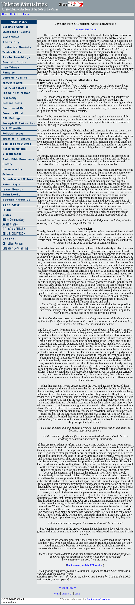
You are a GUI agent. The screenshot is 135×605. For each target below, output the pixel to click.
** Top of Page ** (67, 588)
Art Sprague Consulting (98, 599)
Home (5, 14)
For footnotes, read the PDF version (84, 565)
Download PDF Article (85, 29)
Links (26, 14)
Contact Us (15, 14)
